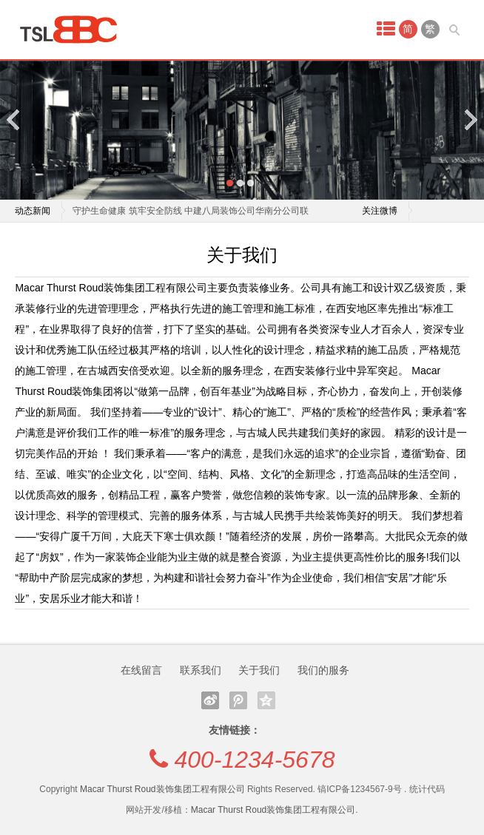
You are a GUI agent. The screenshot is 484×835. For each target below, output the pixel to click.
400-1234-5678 (254, 759)
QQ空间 (266, 700)
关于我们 (259, 670)
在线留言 (141, 670)
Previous (14, 119)
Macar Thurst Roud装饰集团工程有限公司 (162, 789)
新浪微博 (210, 700)
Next (470, 119)
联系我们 (200, 670)
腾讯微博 (238, 700)
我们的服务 (323, 670)
